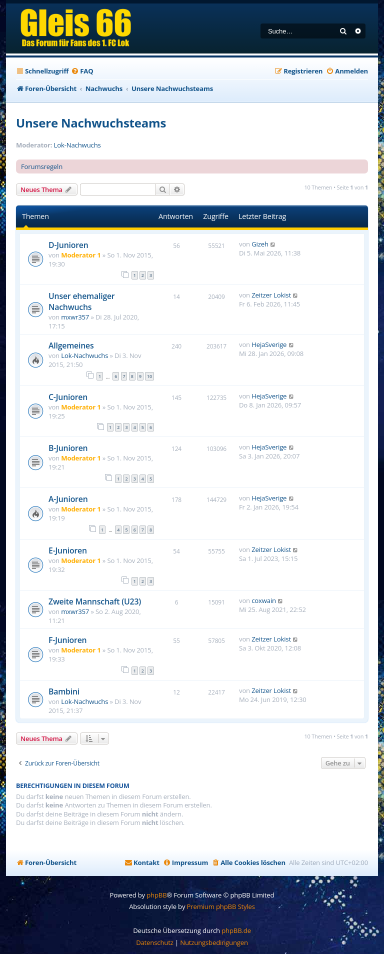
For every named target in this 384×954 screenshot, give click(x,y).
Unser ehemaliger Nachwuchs (81, 301)
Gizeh (260, 244)
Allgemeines (71, 345)
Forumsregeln (41, 166)
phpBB (156, 895)
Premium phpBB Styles (221, 906)
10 (149, 376)
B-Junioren (68, 448)
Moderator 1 (80, 255)
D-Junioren (68, 245)
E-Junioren (67, 550)
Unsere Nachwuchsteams (91, 122)
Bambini (64, 691)
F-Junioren (67, 640)
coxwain (264, 600)
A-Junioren (68, 499)
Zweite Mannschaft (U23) (94, 601)
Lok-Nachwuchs (77, 145)
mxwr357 (75, 317)
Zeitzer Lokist (271, 295)
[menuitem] (82, 71)
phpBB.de (236, 930)
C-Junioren (68, 397)
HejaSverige (269, 344)
